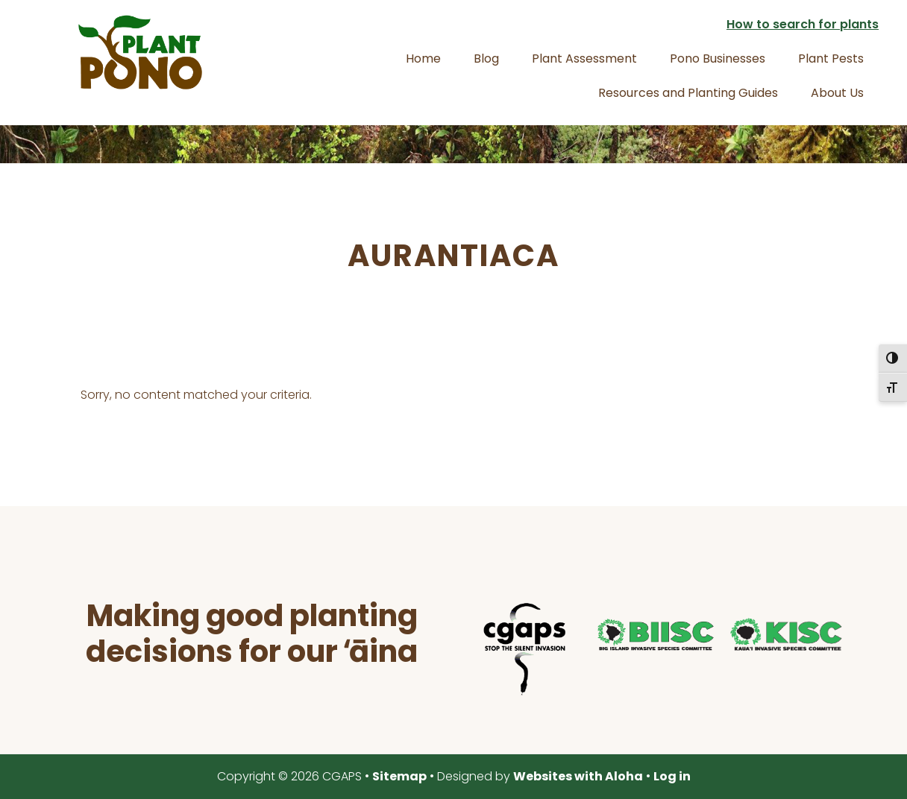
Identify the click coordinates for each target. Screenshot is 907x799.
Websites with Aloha (578, 776)
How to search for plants (802, 24)
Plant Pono (140, 52)
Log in (672, 776)
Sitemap (399, 776)
